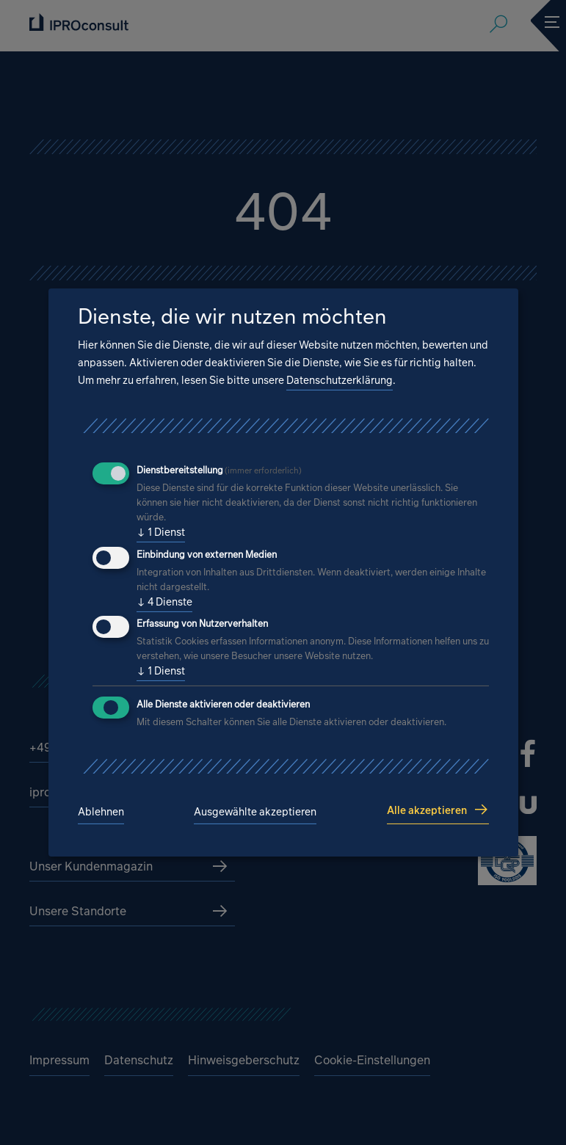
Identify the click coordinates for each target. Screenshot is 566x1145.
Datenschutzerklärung (339, 380)
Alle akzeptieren (427, 810)
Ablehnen (101, 811)
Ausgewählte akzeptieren (255, 811)
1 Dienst (161, 532)
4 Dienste (164, 602)
